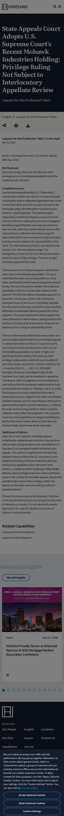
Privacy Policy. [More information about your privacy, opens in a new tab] (30, 788)
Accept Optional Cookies (32, 795)
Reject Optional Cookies (32, 803)
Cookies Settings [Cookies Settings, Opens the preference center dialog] (32, 811)
